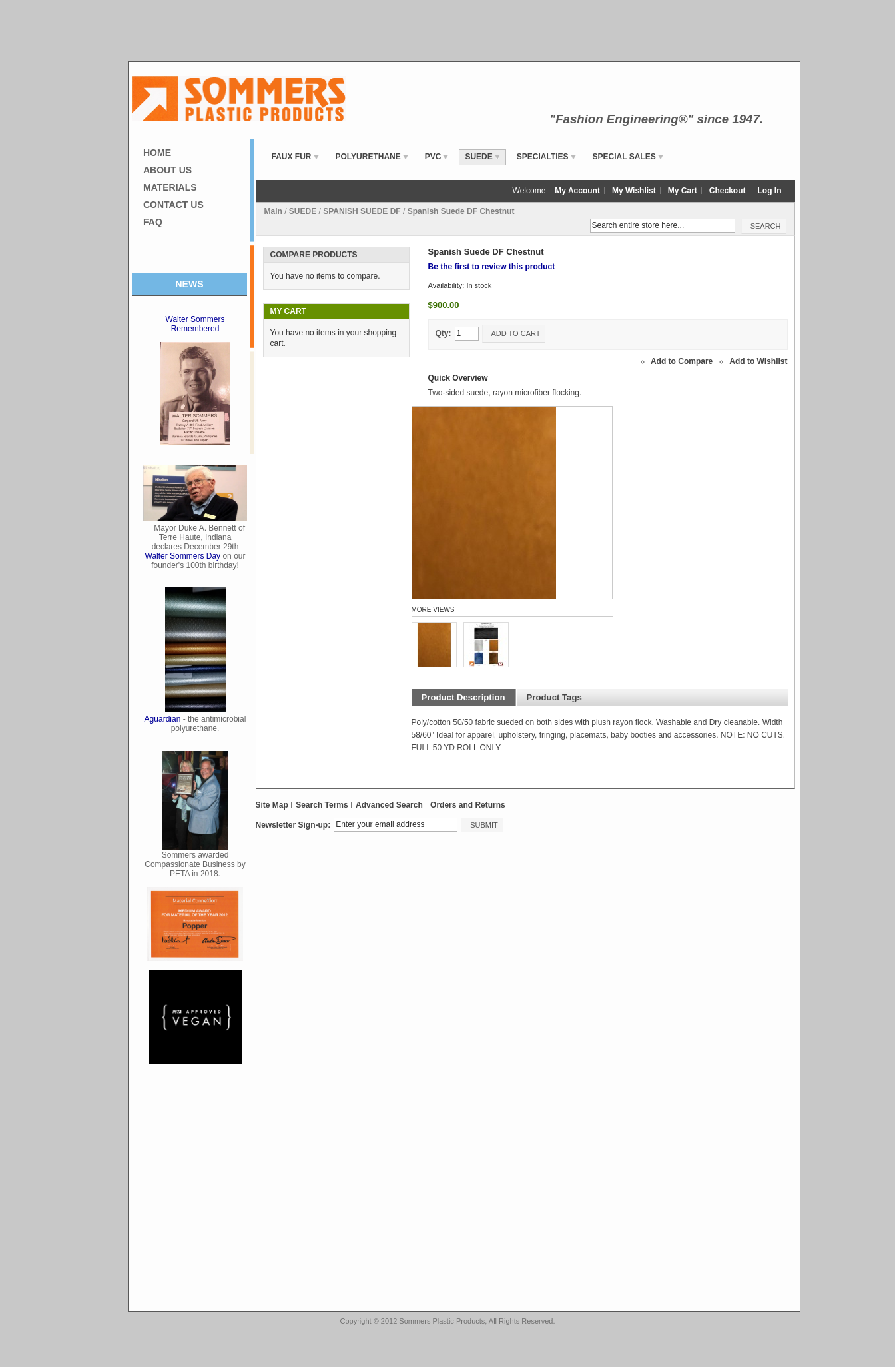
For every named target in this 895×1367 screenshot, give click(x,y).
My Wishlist (634, 190)
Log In (770, 190)
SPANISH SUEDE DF (361, 211)
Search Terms (322, 805)
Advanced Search (389, 805)
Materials (170, 187)
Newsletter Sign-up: (293, 825)
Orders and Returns (467, 805)
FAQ (152, 222)
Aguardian (163, 719)
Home (157, 152)
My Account (577, 190)
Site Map (272, 805)
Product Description (463, 697)
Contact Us (173, 204)
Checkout (727, 190)
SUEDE (302, 211)
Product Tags (554, 697)
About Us (167, 170)
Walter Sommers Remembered (195, 324)
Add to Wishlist (758, 361)
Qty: (443, 333)
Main (273, 211)
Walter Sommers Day (183, 556)
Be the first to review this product (491, 266)
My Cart (682, 190)
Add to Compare (682, 361)
